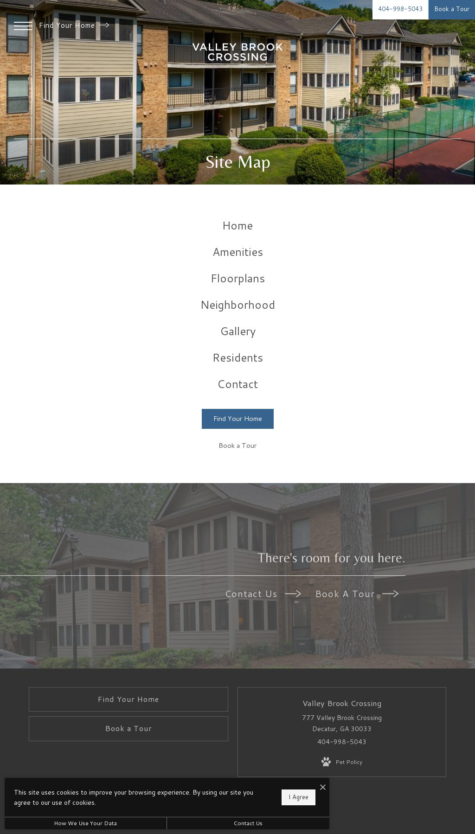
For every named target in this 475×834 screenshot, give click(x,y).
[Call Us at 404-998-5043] (400, 9)
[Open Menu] (23, 26)
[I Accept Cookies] (323, 787)
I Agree (298, 797)
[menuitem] (237, 225)
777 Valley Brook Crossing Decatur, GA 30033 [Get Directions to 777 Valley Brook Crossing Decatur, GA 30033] (342, 723)
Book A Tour (356, 593)
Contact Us (263, 593)
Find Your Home (74, 25)
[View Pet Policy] (341, 762)
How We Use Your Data (85, 823)
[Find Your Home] (238, 419)
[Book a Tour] (238, 446)
